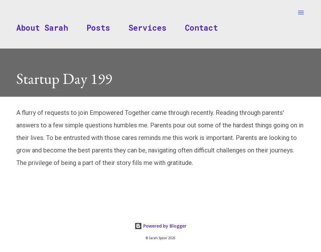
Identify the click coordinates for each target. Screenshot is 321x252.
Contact (201, 28)
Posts (98, 28)
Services (147, 28)
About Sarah (42, 28)
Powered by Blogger (160, 226)
